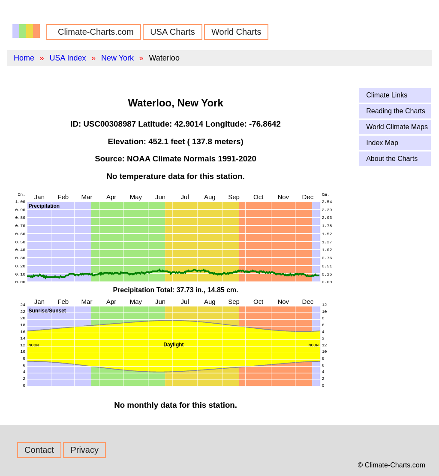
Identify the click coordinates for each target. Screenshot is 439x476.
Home (24, 58)
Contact (39, 450)
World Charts (236, 31)
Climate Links (386, 95)
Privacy (84, 450)
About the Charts (392, 158)
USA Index (67, 58)
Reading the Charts (395, 111)
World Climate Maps (397, 126)
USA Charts (172, 31)
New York (117, 58)
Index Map (382, 142)
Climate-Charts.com (96, 31)
